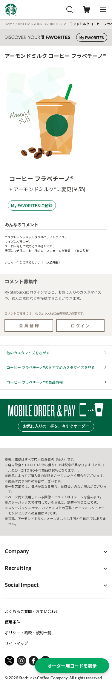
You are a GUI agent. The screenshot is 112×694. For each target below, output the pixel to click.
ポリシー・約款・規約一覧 (28, 632)
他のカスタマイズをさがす (28, 352)
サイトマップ (16, 643)
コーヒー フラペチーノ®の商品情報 (35, 382)
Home (9, 23)
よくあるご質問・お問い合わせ (32, 611)
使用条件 (12, 622)
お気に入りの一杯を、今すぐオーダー (56, 426)
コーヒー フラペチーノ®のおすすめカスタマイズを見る (51, 367)
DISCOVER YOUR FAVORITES (38, 23)
